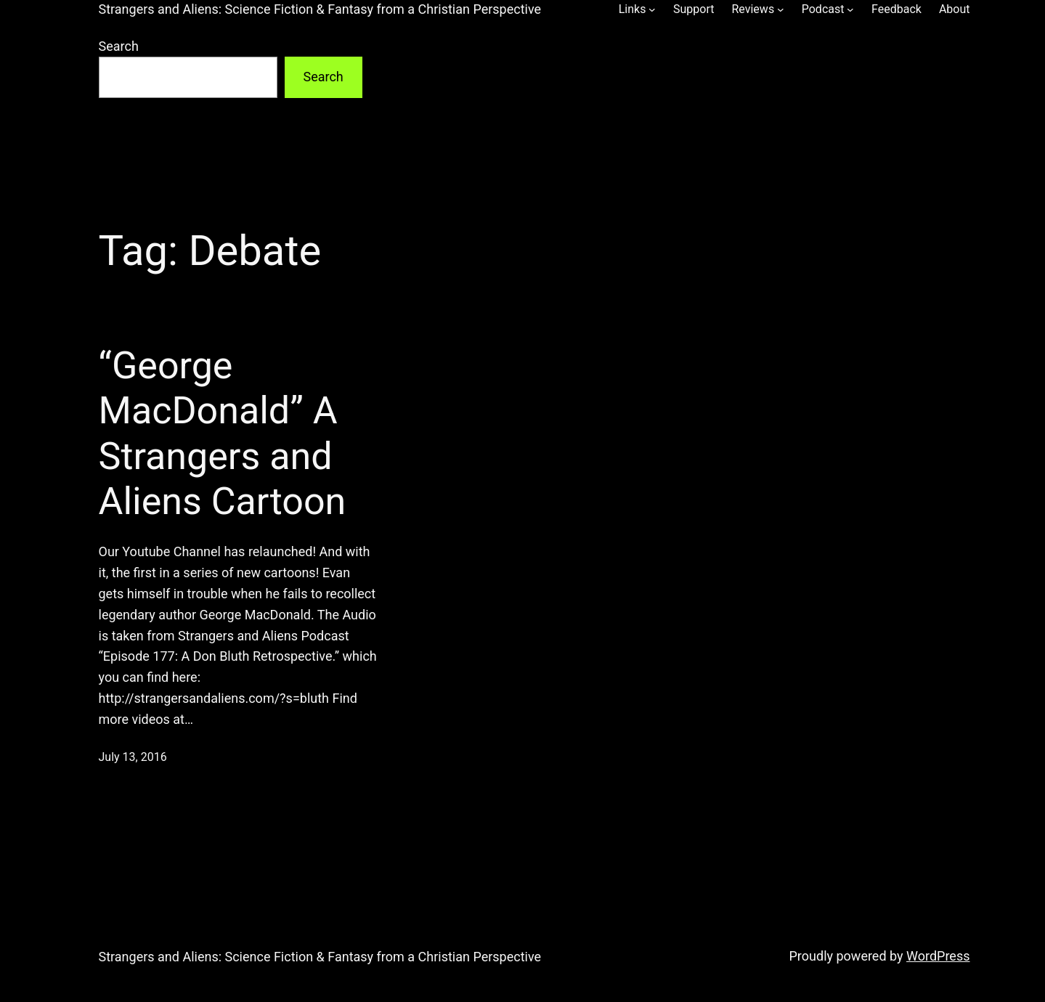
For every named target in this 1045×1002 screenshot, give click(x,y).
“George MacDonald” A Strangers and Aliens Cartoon (222, 433)
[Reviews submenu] (780, 9)
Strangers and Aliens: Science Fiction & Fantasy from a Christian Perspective (320, 9)
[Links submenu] (652, 9)
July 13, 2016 (133, 757)
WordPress (937, 956)
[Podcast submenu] (850, 9)
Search (119, 46)
